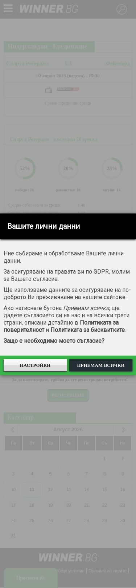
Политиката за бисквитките (87, 329)
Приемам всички (100, 365)
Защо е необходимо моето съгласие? (54, 340)
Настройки (35, 365)
